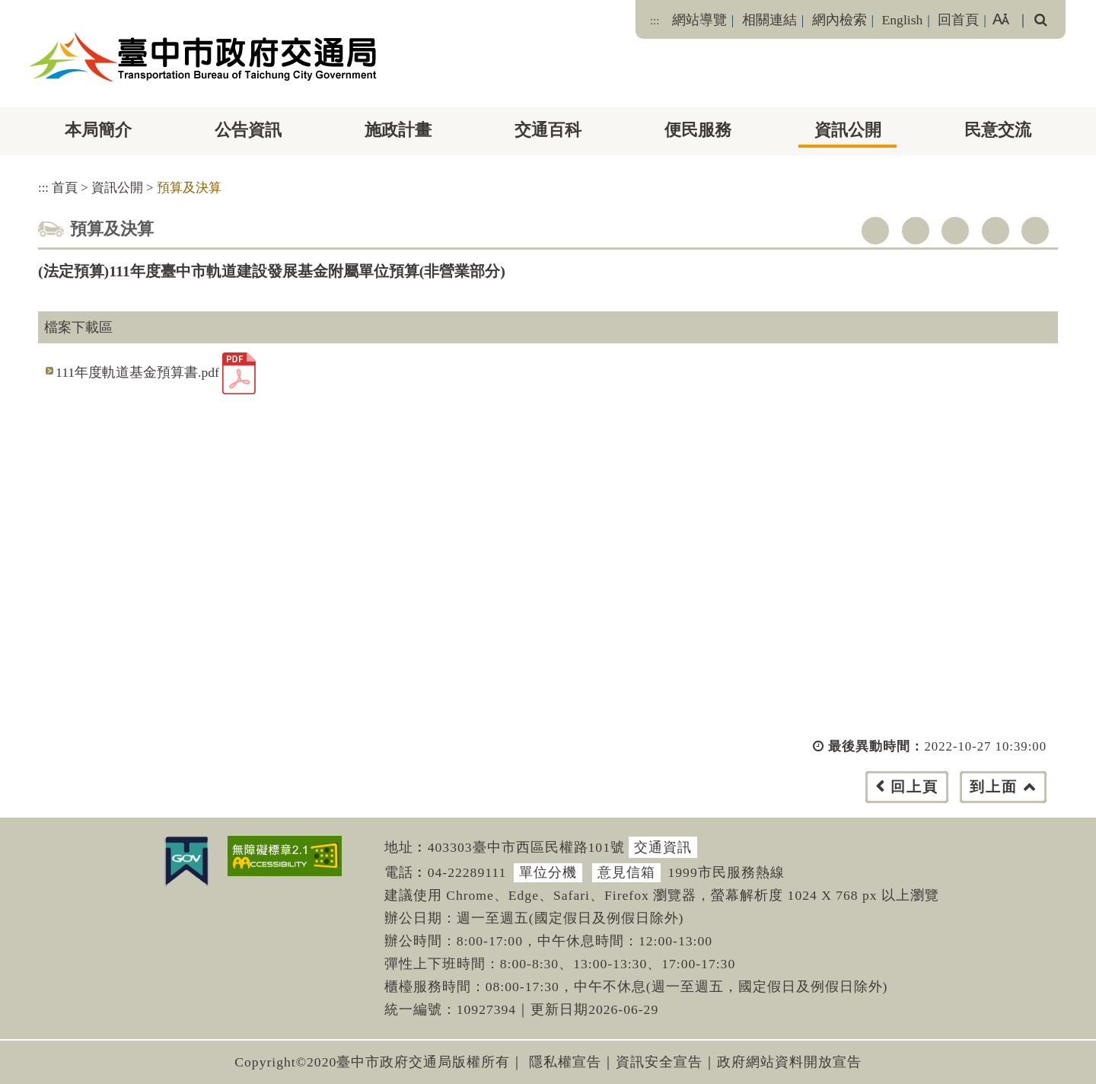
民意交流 (997, 129)
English (902, 19)
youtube (955, 230)
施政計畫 (398, 129)
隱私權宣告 (565, 1062)
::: (654, 20)
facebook (875, 230)
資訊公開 (847, 129)
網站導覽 (699, 19)
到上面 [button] (994, 787)
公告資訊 (248, 129)
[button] (582, 802)
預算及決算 (189, 187)
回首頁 (958, 19)
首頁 (65, 187)
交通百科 (548, 129)
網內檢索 (839, 19)
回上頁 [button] (914, 787)
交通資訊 (663, 847)
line (995, 230)
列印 (1035, 230)
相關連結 (769, 19)
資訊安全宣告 (659, 1062)
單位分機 (548, 872)
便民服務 (697, 129)
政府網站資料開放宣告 (789, 1062)
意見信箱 (626, 872)
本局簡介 (98, 129)
